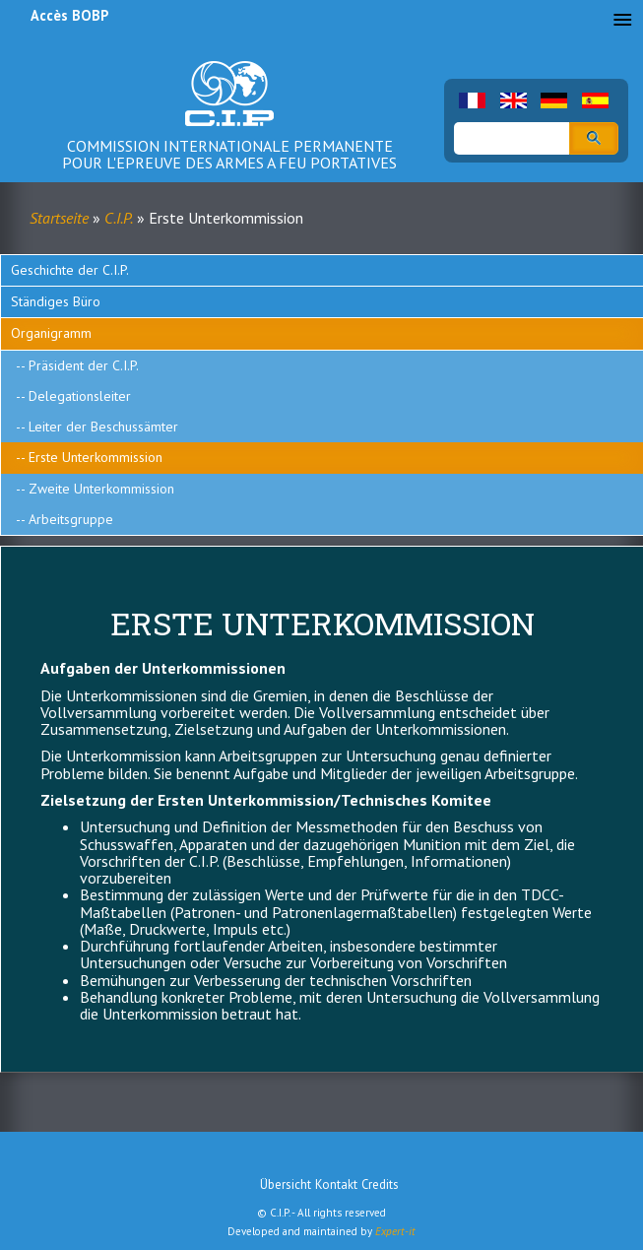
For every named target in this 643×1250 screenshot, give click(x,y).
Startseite (59, 218)
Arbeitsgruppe (71, 519)
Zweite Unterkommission (101, 488)
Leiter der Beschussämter (103, 426)
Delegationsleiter (80, 396)
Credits (380, 1184)
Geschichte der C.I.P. (70, 270)
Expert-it (395, 1231)
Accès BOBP (69, 15)
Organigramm (51, 333)
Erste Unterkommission (95, 457)
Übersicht (285, 1184)
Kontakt (336, 1184)
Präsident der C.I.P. (84, 365)
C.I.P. (118, 218)
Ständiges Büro (55, 301)
